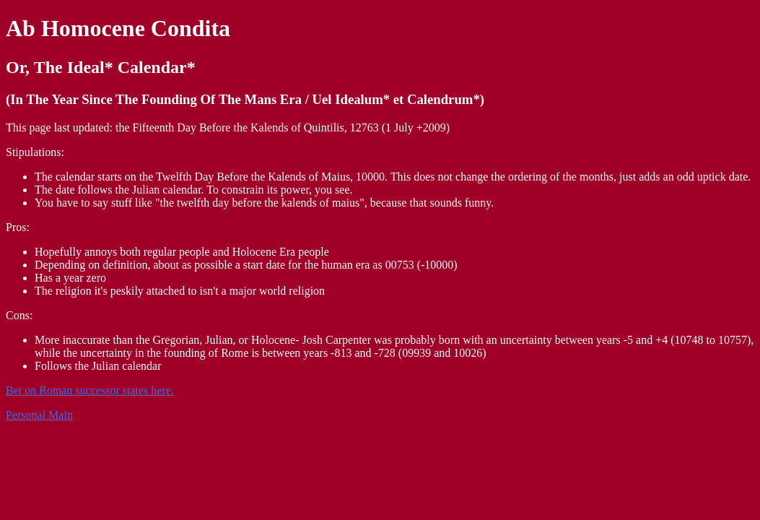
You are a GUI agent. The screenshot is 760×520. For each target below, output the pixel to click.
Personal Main (39, 415)
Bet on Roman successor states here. (90, 390)
